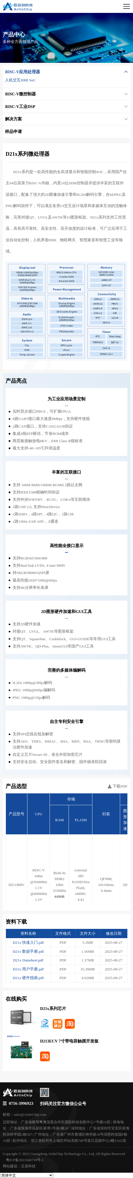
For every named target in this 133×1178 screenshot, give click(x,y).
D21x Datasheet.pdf (28, 960)
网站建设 (10, 1166)
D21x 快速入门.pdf (28, 942)
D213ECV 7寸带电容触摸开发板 (69, 1041)
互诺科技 (28, 1166)
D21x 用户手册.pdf (28, 969)
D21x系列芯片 (53, 1008)
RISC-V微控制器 (66, 94)
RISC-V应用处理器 (66, 72)
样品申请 (13, 131)
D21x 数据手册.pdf (28, 951)
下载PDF (117, 786)
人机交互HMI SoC (20, 80)
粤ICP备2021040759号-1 (25, 1160)
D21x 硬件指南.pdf (28, 978)
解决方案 (66, 119)
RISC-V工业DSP (66, 106)
